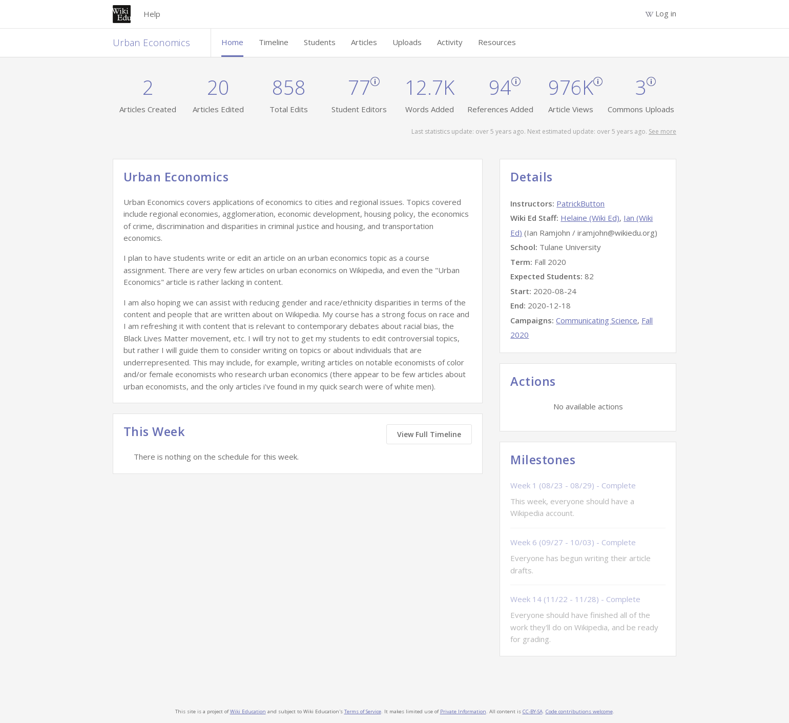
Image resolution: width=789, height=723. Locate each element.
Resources (497, 42)
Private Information (463, 711)
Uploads (407, 42)
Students (320, 42)
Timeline (273, 42)
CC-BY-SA (533, 711)
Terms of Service (362, 711)
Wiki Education (248, 711)
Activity (450, 42)
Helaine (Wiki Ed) (589, 218)
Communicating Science (596, 320)
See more (662, 131)
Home (232, 42)
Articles (364, 42)
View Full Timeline (429, 434)
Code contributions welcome (579, 711)
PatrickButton (580, 203)
